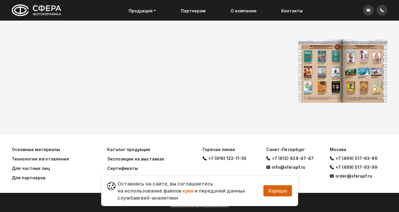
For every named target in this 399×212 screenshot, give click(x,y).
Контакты (292, 10)
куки (188, 191)
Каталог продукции (128, 149)
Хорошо (277, 191)
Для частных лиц (31, 168)
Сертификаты (122, 168)
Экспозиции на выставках (135, 158)
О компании (243, 10)
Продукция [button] (141, 10)
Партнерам (193, 10)
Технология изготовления (40, 158)
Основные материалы (36, 149)
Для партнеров (28, 177)
